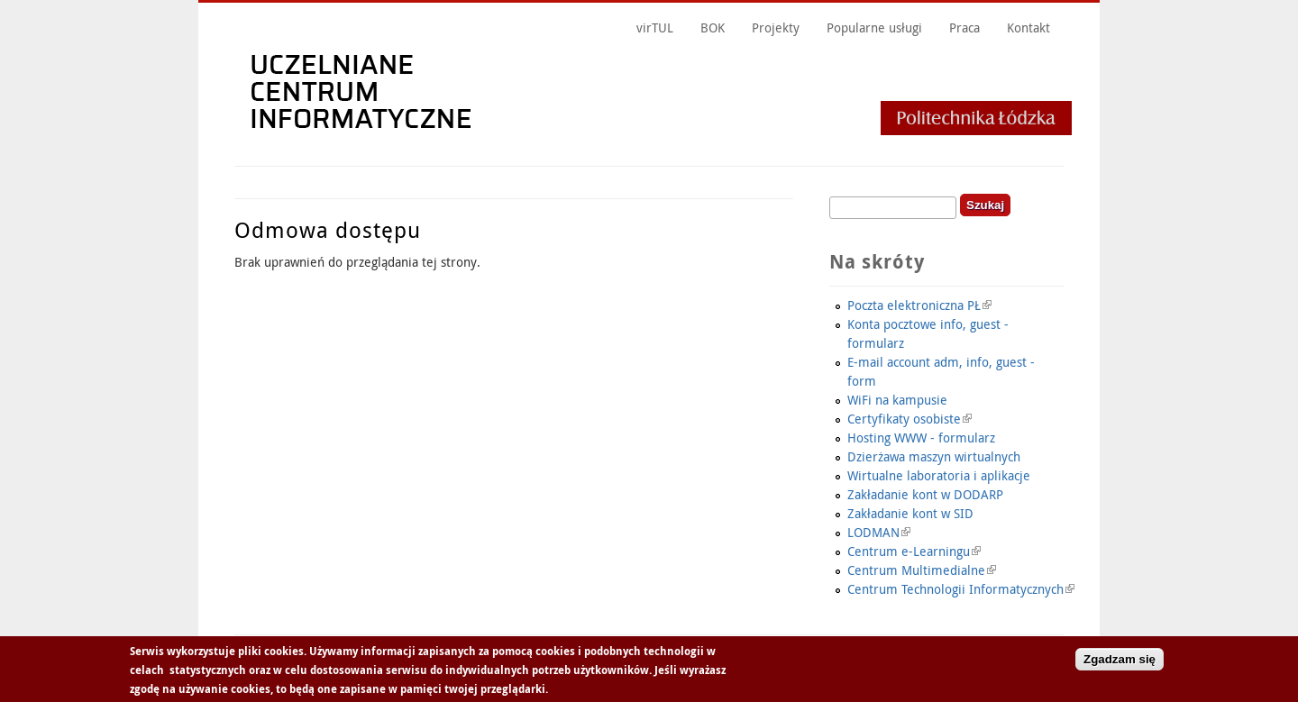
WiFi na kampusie (897, 399)
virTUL (654, 27)
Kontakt (1028, 27)
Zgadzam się (1119, 661)
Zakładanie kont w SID (910, 513)
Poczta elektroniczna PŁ (919, 305)
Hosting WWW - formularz (921, 437)
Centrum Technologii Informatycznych (960, 588)
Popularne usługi (874, 27)
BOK (712, 27)
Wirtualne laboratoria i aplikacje (938, 475)
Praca (964, 27)
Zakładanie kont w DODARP (925, 494)
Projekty (776, 27)
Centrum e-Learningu (914, 551)
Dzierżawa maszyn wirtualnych (933, 456)
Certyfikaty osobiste (909, 418)
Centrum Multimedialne (921, 570)
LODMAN (878, 532)
